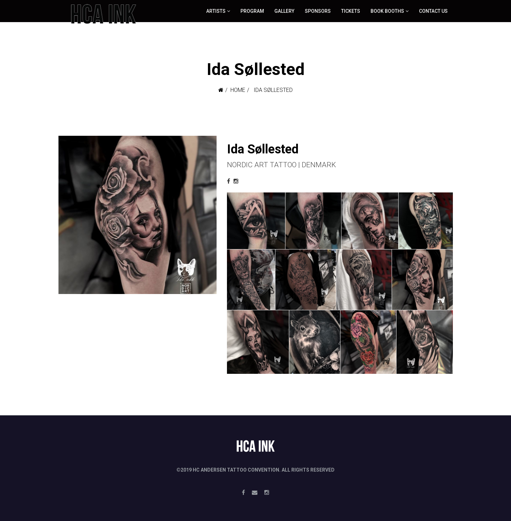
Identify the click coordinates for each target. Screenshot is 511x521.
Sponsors (318, 11)
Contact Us (433, 11)
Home (237, 90)
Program (252, 11)
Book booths (387, 11)
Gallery (284, 11)
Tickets (350, 11)
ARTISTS (216, 11)
